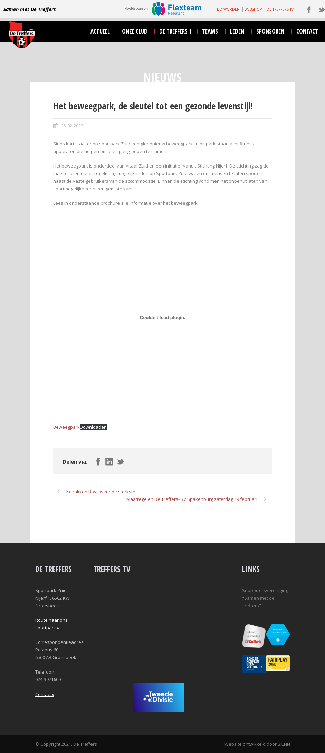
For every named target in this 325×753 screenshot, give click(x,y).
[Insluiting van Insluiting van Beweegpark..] (162, 317)
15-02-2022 (72, 126)
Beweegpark (66, 427)
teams (210, 31)
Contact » (44, 694)
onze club (134, 31)
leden (237, 31)
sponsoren (270, 31)
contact (307, 31)
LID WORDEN (228, 9)
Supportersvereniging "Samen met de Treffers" (265, 598)
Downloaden (93, 427)
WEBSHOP (253, 9)
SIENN (284, 744)
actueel (100, 31)
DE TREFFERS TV (280, 9)
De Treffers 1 (175, 31)
